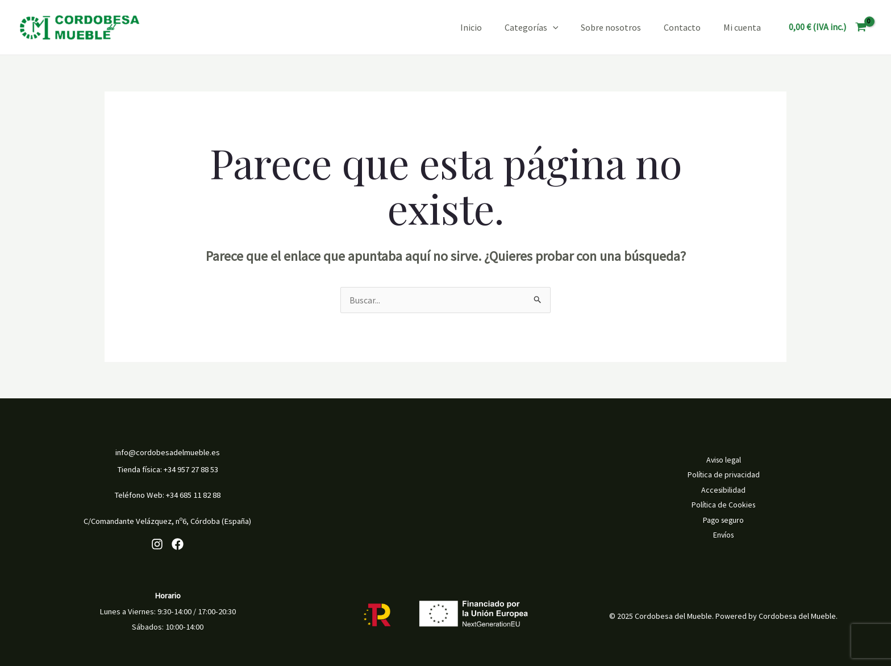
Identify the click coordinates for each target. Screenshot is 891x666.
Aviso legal (723, 461)
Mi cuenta (742, 27)
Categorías (532, 27)
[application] (553, 27)
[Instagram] (157, 544)
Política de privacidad (723, 476)
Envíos (724, 535)
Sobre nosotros (611, 27)
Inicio (471, 27)
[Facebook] (178, 544)
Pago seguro (723, 520)
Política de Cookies (723, 505)
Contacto (682, 27)
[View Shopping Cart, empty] (827, 27)
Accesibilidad (723, 490)
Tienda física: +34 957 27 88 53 (167, 469)
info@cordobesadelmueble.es (167, 452)
